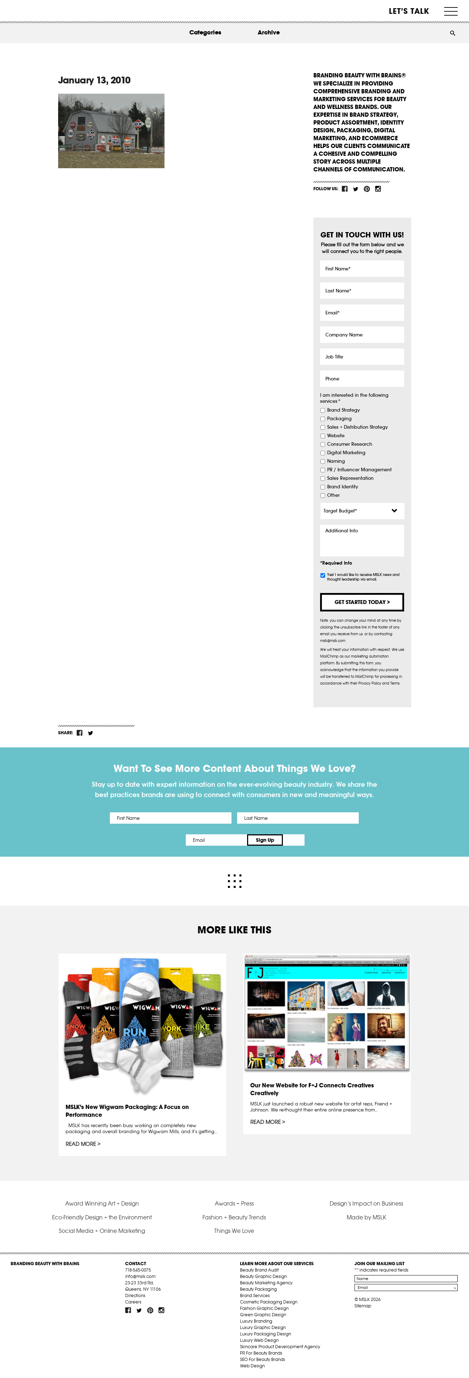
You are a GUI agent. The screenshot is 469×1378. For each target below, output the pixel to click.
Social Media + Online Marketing (102, 1230)
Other (333, 495)
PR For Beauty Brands (261, 1353)
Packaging (339, 419)
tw (356, 189)
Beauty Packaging (258, 1289)
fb (345, 189)
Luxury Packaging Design (265, 1333)
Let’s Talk (409, 11)
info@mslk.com (140, 1276)
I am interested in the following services (354, 398)
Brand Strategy (343, 410)
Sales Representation (350, 478)
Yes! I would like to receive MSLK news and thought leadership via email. (363, 577)
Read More (81, 1144)
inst (378, 189)
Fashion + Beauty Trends (234, 1217)
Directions (135, 1295)
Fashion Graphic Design (264, 1308)
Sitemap (362, 1305)
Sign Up (294, 840)
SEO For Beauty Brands (262, 1359)
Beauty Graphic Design (263, 1276)
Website (336, 436)
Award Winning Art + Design (102, 1203)
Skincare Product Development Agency (280, 1346)
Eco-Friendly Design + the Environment (102, 1217)
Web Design (252, 1365)
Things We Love (234, 1230)
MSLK (37, 11)
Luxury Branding (256, 1321)
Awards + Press (234, 1203)
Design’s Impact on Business (366, 1203)
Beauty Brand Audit (259, 1270)
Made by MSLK (366, 1217)
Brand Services (255, 1295)
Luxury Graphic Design (263, 1327)
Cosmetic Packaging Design (268, 1302)
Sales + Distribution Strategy (357, 427)
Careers (133, 1302)
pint (367, 189)
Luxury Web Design (259, 1340)
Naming (336, 461)
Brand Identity (342, 487)
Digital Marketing (346, 453)
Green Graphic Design (263, 1314)
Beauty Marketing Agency (266, 1282)
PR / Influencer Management (359, 470)
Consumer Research (349, 444)
